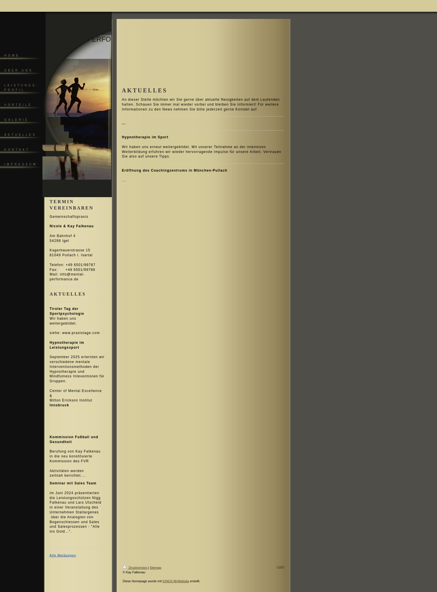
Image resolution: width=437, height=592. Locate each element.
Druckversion (135, 567)
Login (280, 566)
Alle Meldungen (63, 555)
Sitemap (155, 567)
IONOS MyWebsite (176, 581)
